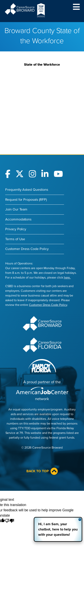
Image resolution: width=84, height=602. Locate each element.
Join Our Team (16, 209)
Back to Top (42, 471)
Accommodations (18, 219)
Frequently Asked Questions (26, 189)
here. (67, 278)
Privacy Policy (15, 229)
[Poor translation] (9, 521)
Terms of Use (15, 239)
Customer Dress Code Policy (27, 249)
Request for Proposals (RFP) (26, 199)
